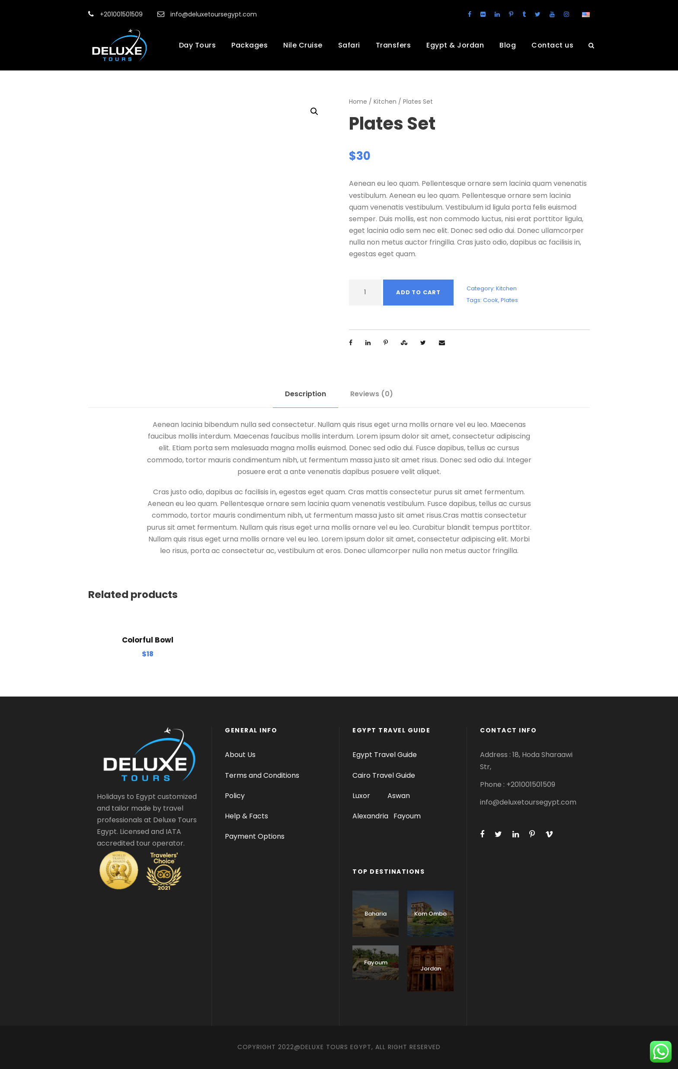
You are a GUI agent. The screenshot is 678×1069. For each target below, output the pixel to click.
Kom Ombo (430, 914)
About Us (240, 755)
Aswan (398, 796)
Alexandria (370, 816)
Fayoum (407, 816)
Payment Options (255, 836)
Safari (349, 45)
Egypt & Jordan (455, 45)
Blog (507, 45)
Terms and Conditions (262, 775)
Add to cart (418, 292)
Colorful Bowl (147, 640)
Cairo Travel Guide (383, 775)
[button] (314, 111)
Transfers (393, 45)
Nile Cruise (303, 45)
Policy (235, 796)
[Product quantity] (365, 292)
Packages (249, 45)
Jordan (430, 968)
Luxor (362, 796)
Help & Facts (246, 816)
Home (358, 101)
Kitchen (385, 101)
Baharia (376, 914)
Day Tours (197, 45)
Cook (490, 300)
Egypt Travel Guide (384, 755)
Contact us (552, 45)
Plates (509, 300)
